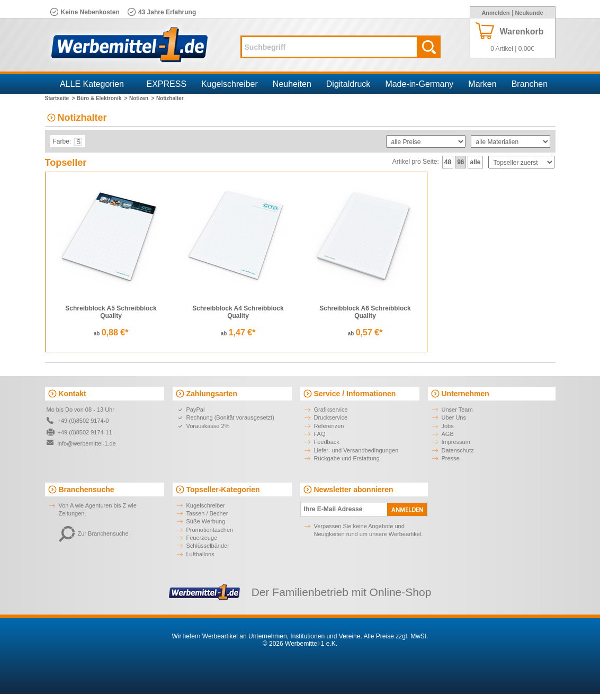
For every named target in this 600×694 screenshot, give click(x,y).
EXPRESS (167, 83)
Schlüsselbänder (207, 545)
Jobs (448, 426)
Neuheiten (292, 83)
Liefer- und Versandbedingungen (356, 450)
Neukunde (529, 13)
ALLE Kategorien (92, 83)
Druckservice (331, 417)
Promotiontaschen (210, 530)
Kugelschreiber (229, 83)
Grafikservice (331, 409)
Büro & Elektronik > (102, 98)
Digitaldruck (348, 83)
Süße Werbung (206, 521)
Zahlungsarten (211, 393)
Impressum (456, 442)
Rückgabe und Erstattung (347, 458)
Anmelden (495, 13)
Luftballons (200, 554)
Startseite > (60, 98)
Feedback (326, 442)
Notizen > (142, 98)
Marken (482, 83)
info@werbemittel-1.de (87, 443)
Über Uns (454, 417)
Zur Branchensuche (94, 533)
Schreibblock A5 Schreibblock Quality (110, 312)
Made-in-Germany (419, 83)
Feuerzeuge (202, 538)
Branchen (530, 83)
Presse (451, 458)
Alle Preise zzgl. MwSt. (395, 636)
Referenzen (329, 426)
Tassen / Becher (207, 513)
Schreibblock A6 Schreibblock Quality (364, 312)
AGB (448, 434)
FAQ (320, 434)
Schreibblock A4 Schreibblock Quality (237, 312)
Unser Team (457, 409)
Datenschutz (458, 450)
